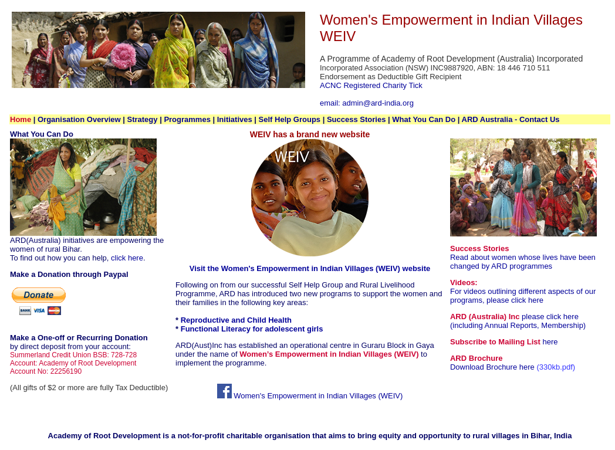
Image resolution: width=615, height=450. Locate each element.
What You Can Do (423, 119)
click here (127, 257)
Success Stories (357, 119)
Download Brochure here (492, 367)
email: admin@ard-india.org (367, 103)
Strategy (142, 119)
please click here (514, 300)
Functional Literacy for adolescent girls (252, 328)
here (549, 341)
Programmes (187, 119)
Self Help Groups (289, 119)
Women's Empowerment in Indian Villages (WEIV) (310, 395)
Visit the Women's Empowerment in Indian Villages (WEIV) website (310, 268)
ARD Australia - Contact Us (511, 119)
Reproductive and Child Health (236, 320)
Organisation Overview (79, 119)
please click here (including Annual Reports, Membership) (518, 321)
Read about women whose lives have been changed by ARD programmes (523, 261)
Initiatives (234, 119)
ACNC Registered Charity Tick (371, 85)
